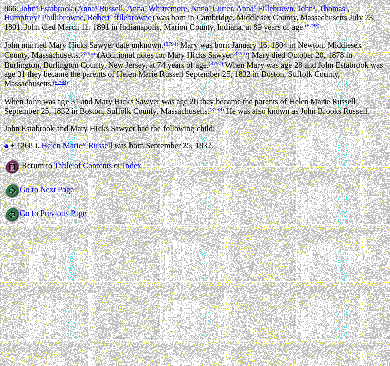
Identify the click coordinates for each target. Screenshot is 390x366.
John (306, 8)
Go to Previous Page (45, 213)
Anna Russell (100, 8)
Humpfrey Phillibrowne (44, 17)
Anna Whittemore (157, 8)
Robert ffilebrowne (120, 17)
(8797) (216, 63)
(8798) (60, 82)
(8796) (240, 53)
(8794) (171, 43)
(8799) (216, 109)
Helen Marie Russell (76, 145)
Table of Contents (83, 165)
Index (132, 165)
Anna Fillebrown (265, 8)
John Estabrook (46, 8)
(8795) (88, 53)
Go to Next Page (39, 189)
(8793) (312, 25)
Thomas (333, 8)
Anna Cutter (212, 8)
